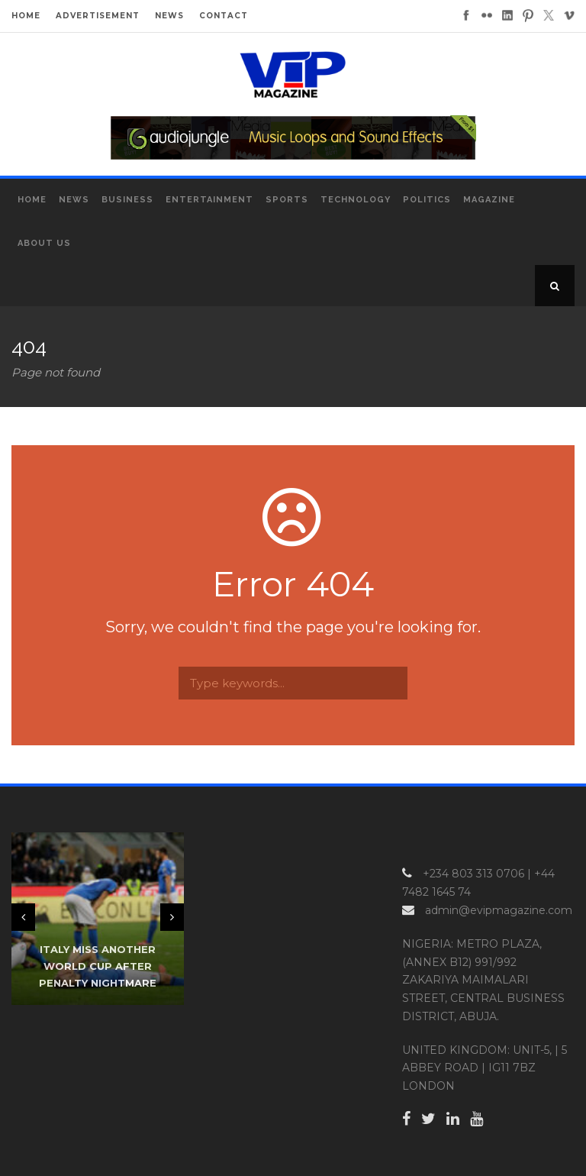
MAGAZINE (489, 200)
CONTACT (223, 16)
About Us (44, 243)
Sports (287, 200)
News (74, 200)
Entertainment (209, 200)
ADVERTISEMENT (98, 16)
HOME (25, 16)
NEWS (169, 16)
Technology (355, 200)
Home (32, 200)
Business (127, 200)
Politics (427, 200)
